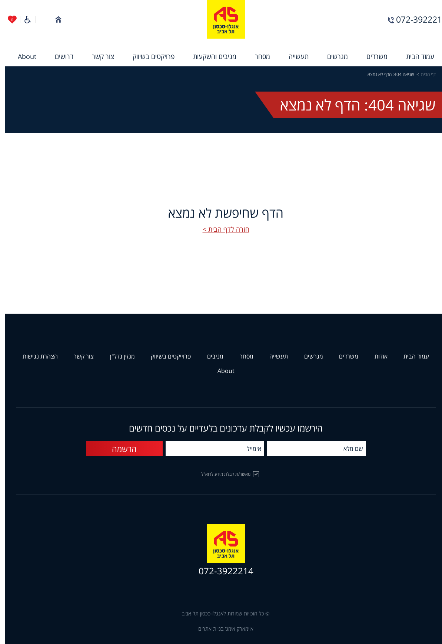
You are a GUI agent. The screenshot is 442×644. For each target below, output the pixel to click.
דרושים (59, 57)
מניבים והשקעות (210, 57)
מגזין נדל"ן (117, 356)
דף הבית (423, 74)
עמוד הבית (415, 57)
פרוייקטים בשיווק (166, 356)
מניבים (210, 356)
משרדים (372, 57)
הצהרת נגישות (35, 356)
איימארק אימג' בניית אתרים (221, 629)
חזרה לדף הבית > (221, 229)
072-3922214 (416, 19)
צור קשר (98, 57)
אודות (376, 356)
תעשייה (294, 57)
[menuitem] (415, 57)
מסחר (257, 57)
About (22, 57)
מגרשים (332, 57)
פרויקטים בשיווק (149, 57)
